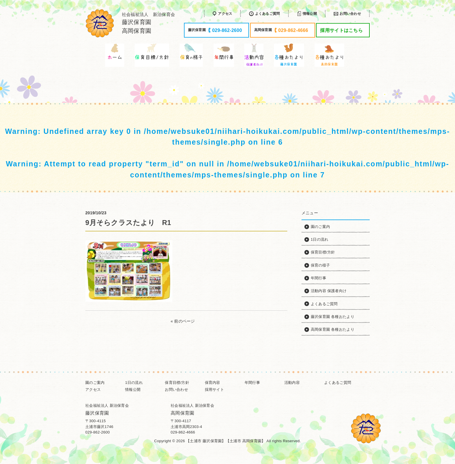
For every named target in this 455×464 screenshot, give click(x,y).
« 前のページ (183, 321)
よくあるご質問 (337, 382)
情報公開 (132, 389)
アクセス (93, 389)
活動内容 (292, 382)
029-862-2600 (97, 432)
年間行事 (252, 382)
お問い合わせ (176, 389)
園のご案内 (94, 382)
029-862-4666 (183, 432)
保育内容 (212, 382)
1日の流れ (134, 382)
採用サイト (214, 389)
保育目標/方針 (177, 382)
